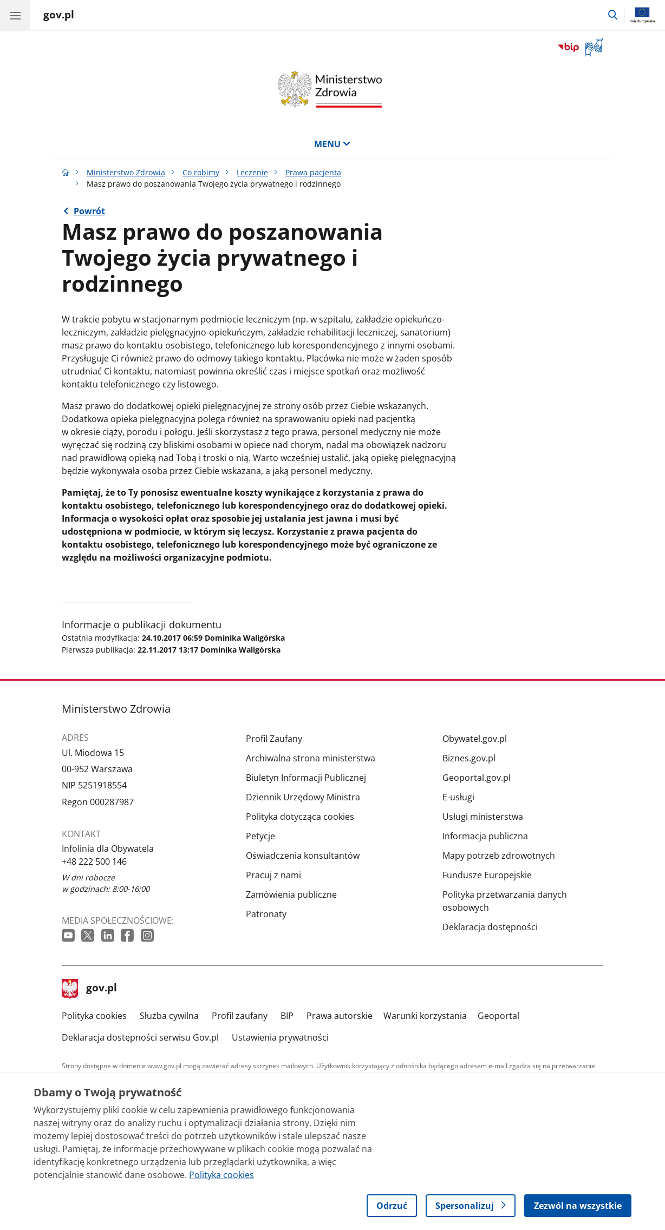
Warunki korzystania (425, 1016)
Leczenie (252, 172)
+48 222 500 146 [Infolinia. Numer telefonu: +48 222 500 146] (94, 861)
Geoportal (498, 1016)
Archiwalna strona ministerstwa (310, 758)
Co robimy (200, 172)
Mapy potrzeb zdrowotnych (498, 855)
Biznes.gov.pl (469, 758)
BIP (287, 1016)
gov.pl (89, 988)
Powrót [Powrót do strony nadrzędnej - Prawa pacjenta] (89, 211)
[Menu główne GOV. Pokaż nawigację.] (15, 15)
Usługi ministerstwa (482, 817)
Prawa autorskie (340, 1016)
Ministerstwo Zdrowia (126, 172)
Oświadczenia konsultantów (303, 855)
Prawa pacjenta (313, 172)
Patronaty (266, 914)
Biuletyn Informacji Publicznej (306, 778)
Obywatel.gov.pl (474, 739)
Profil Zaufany (274, 739)
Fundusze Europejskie (487, 875)
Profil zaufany (240, 1016)
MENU (332, 144)
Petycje (260, 836)
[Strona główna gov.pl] (58, 16)
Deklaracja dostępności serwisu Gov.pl (140, 1037)
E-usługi (458, 797)
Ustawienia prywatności (280, 1037)
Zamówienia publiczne (291, 894)
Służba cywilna (169, 1016)
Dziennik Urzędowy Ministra (303, 797)
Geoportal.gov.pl (476, 778)
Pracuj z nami (273, 875)
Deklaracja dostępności (490, 927)
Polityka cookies (94, 1016)
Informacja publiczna (485, 836)
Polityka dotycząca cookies (300, 817)
